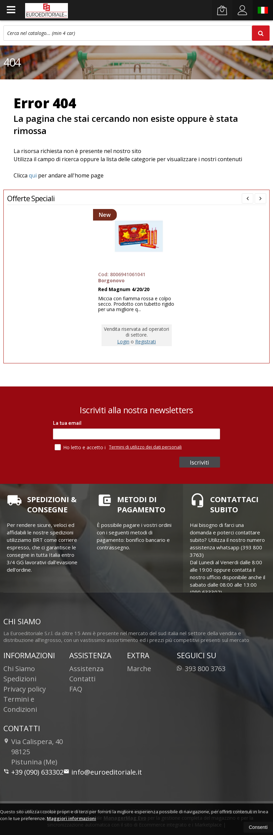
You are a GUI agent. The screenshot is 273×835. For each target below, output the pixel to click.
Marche (139, 668)
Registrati (145, 341)
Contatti (82, 678)
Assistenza (86, 668)
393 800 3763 (201, 668)
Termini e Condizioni (20, 704)
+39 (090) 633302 (33, 772)
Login (123, 341)
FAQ (75, 689)
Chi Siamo (19, 668)
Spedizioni (19, 678)
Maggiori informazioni (71, 818)
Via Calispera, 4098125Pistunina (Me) (33, 751)
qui (33, 175)
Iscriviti (200, 462)
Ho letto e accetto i (81, 447)
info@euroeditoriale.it (102, 772)
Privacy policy (24, 689)
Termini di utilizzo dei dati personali (145, 447)
